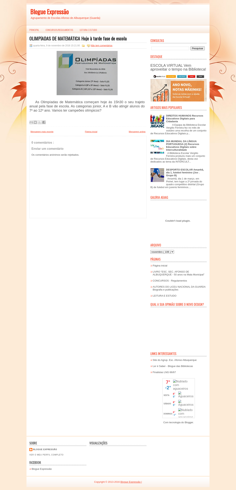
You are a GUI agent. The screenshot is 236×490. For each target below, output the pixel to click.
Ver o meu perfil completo (46, 455)
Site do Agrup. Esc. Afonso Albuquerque (175, 360)
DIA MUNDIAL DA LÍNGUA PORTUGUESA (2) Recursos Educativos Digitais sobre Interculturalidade (182, 145)
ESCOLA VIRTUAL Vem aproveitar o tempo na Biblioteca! (178, 67)
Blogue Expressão (49, 11)
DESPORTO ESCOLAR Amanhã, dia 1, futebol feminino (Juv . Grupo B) (185, 172)
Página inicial (91, 131)
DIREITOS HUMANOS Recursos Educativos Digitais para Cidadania (184, 118)
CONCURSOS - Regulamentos (170, 280)
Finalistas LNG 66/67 (164, 372)
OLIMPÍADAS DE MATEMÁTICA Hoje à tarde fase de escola (78, 38)
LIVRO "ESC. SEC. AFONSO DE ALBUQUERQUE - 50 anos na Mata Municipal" (178, 273)
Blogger (189, 422)
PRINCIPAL (34, 29)
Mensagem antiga (137, 131)
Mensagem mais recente (42, 131)
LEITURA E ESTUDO (88, 29)
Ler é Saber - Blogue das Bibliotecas (173, 366)
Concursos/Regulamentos (59, 29)
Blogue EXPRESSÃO (45, 449)
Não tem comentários (101, 45)
